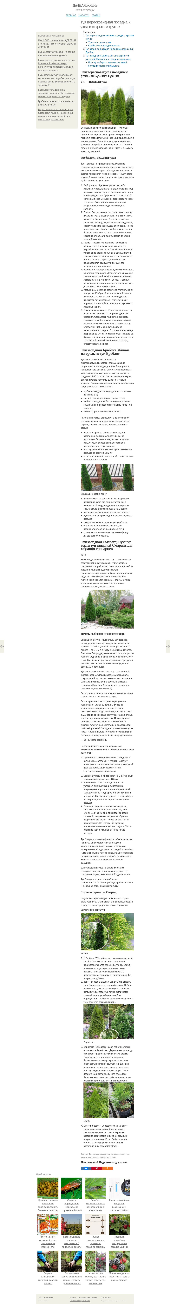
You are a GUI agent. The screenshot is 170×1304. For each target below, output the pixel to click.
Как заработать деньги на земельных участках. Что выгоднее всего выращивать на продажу (56, 93)
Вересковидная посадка (97, 1154)
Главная (71, 15)
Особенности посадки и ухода (103, 45)
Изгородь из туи (93, 1157)
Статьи (96, 15)
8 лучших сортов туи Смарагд (103, 66)
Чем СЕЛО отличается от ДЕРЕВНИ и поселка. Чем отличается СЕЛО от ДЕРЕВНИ (57, 43)
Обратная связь (106, 1297)
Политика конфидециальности (80, 1301)
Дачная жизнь (85, 5)
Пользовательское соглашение (87, 1297)
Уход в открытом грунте (115, 1154)
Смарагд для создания (108, 1157)
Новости (84, 15)
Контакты (73, 1297)
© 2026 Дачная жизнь (46, 1297)
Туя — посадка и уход (99, 42)
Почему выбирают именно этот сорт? (107, 62)
